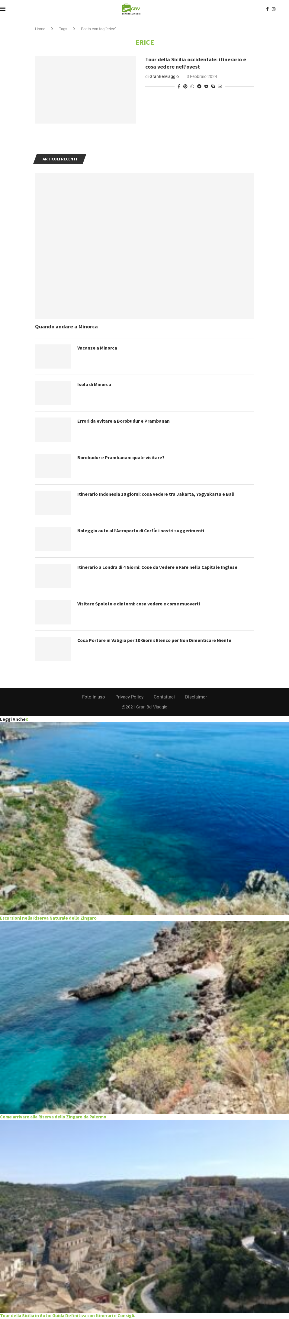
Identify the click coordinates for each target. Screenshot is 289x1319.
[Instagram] (273, 9)
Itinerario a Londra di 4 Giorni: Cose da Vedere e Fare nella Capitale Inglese (158, 567)
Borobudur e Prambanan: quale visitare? (121, 457)
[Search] (286, 9)
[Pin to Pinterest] (185, 86)
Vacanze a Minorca (97, 348)
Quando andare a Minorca (66, 326)
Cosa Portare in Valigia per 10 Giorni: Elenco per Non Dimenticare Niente (155, 640)
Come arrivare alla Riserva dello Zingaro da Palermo (53, 1117)
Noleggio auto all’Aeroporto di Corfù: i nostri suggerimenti (142, 530)
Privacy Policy (129, 697)
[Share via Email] (220, 86)
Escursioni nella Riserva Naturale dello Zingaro (48, 918)
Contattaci (164, 697)
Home (40, 29)
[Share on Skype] (213, 86)
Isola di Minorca (94, 384)
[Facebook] (267, 9)
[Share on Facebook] (179, 86)
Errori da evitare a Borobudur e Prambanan (124, 421)
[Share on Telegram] (199, 86)
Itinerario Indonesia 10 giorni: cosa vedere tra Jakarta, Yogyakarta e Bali (156, 494)
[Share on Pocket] (206, 86)
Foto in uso (93, 697)
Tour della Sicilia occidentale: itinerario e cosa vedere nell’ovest (195, 63)
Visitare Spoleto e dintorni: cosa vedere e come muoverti (139, 604)
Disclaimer (196, 697)
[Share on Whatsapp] (192, 86)
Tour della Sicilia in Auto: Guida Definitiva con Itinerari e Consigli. (67, 1315)
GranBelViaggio (164, 76)
